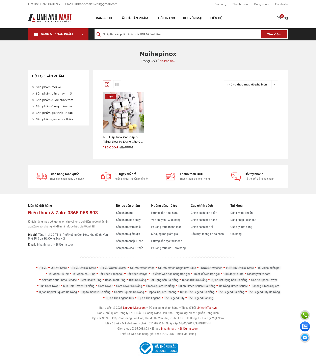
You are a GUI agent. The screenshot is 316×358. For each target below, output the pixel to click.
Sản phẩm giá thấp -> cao (54, 113)
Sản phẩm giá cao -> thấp (54, 119)
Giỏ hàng (215, 4)
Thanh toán (236, 4)
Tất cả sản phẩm (134, 18)
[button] (58, 34)
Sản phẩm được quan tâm (54, 100)
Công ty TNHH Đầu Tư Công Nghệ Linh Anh (146, 313)
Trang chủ (103, 18)
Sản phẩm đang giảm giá (54, 106)
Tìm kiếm (274, 34)
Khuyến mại (192, 18)
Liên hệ (216, 18)
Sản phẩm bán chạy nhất (54, 93)
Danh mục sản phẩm (57, 34)
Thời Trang (165, 18)
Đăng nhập (259, 4)
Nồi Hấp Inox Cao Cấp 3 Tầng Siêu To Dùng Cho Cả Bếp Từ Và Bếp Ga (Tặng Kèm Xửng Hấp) (122, 139)
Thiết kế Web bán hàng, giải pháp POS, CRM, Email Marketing (158, 333)
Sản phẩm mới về (48, 87)
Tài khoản (280, 4)
